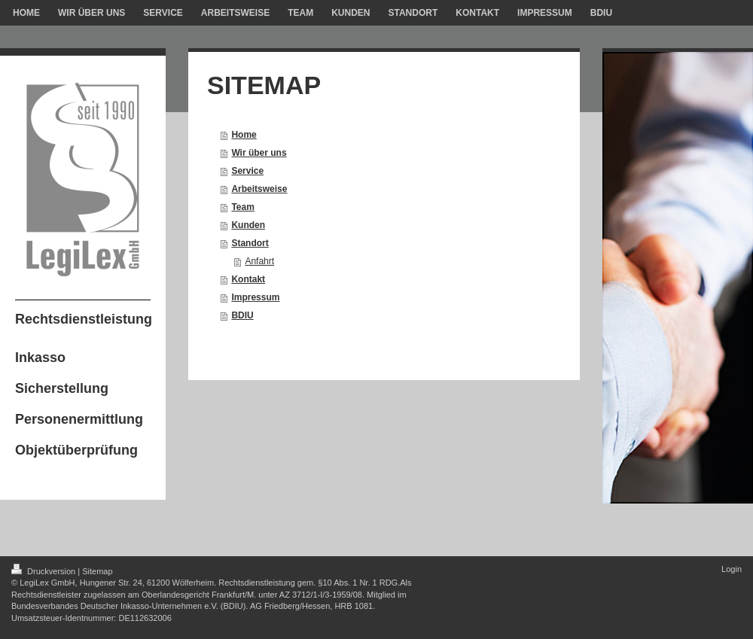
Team (242, 207)
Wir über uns (258, 153)
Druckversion (44, 571)
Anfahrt (259, 261)
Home (243, 134)
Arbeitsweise (259, 189)
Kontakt (248, 279)
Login (731, 569)
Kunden (248, 225)
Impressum (255, 297)
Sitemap (97, 571)
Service (247, 171)
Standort (249, 243)
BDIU (242, 315)
